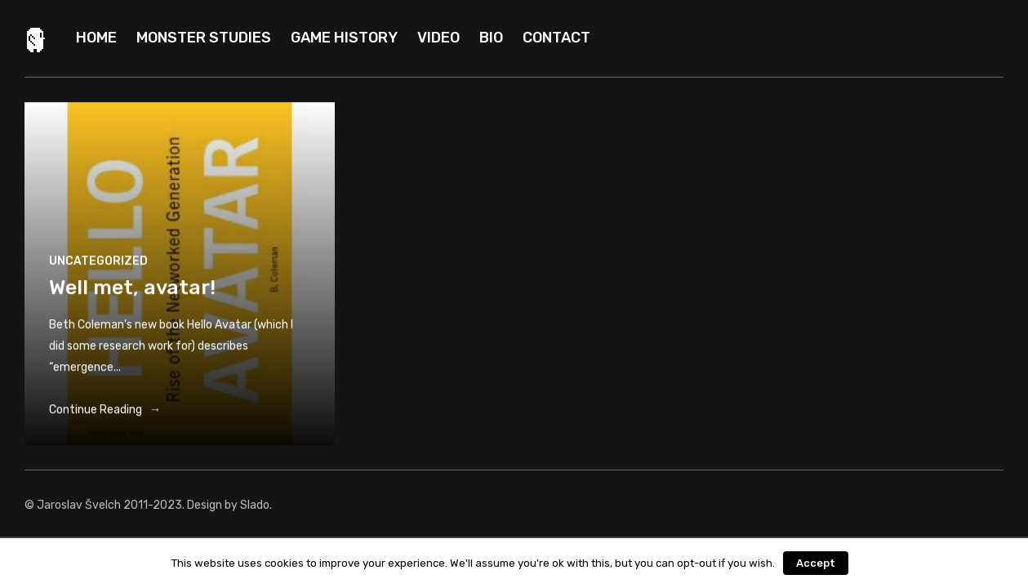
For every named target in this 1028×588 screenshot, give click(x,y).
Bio (491, 38)
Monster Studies (203, 38)
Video (438, 38)
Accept (815, 563)
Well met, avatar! (132, 290)
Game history (344, 38)
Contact (556, 38)
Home (96, 38)
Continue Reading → (105, 413)
